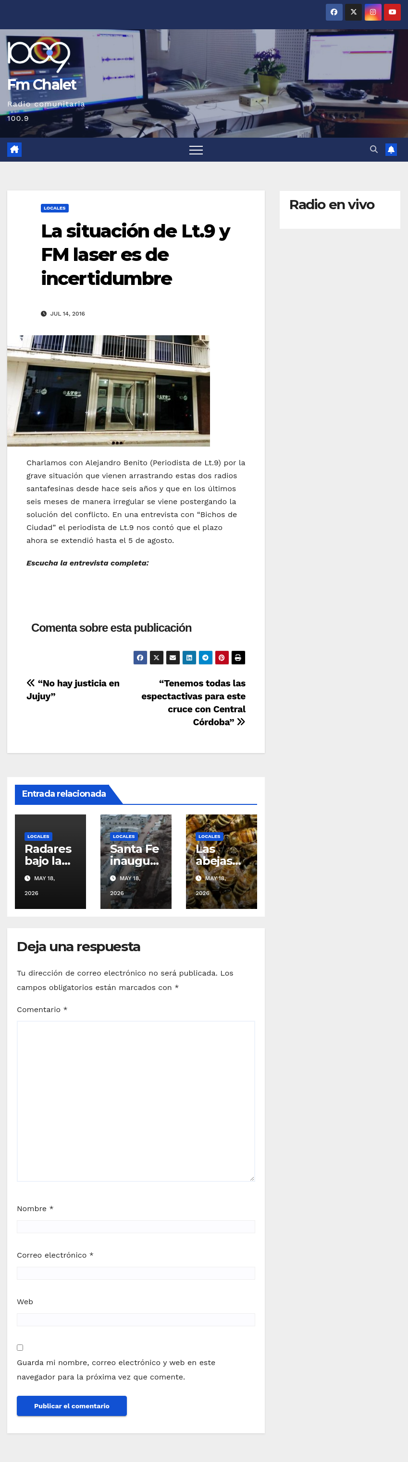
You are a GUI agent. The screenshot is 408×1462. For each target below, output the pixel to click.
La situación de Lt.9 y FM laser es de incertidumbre (135, 255)
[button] (374, 149)
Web (25, 1301)
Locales (55, 208)
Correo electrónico (55, 1255)
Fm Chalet (41, 85)
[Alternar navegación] (196, 149)
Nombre (35, 1208)
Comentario (42, 1009)
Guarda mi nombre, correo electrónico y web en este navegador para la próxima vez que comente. (116, 1369)
